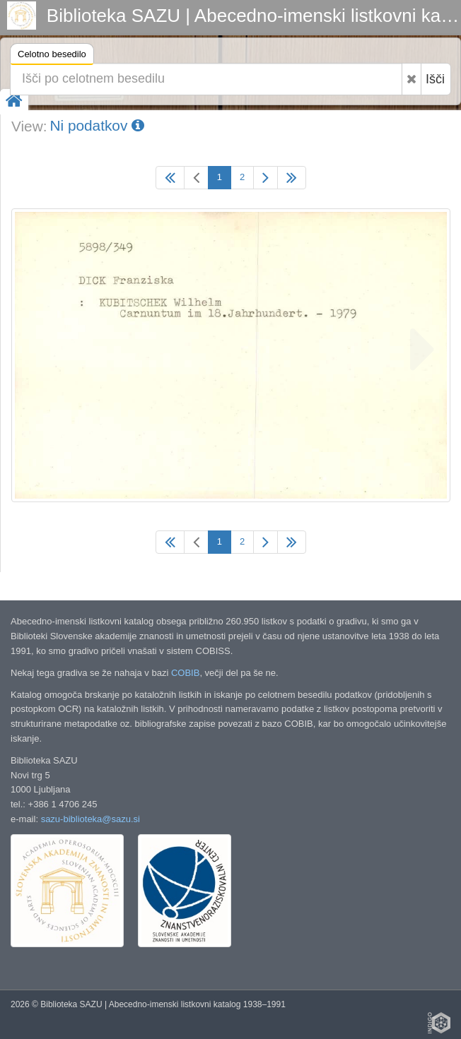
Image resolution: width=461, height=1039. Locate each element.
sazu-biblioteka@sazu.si (90, 819)
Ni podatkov (96, 125)
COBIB (185, 672)
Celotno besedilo (52, 56)
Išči (435, 79)
